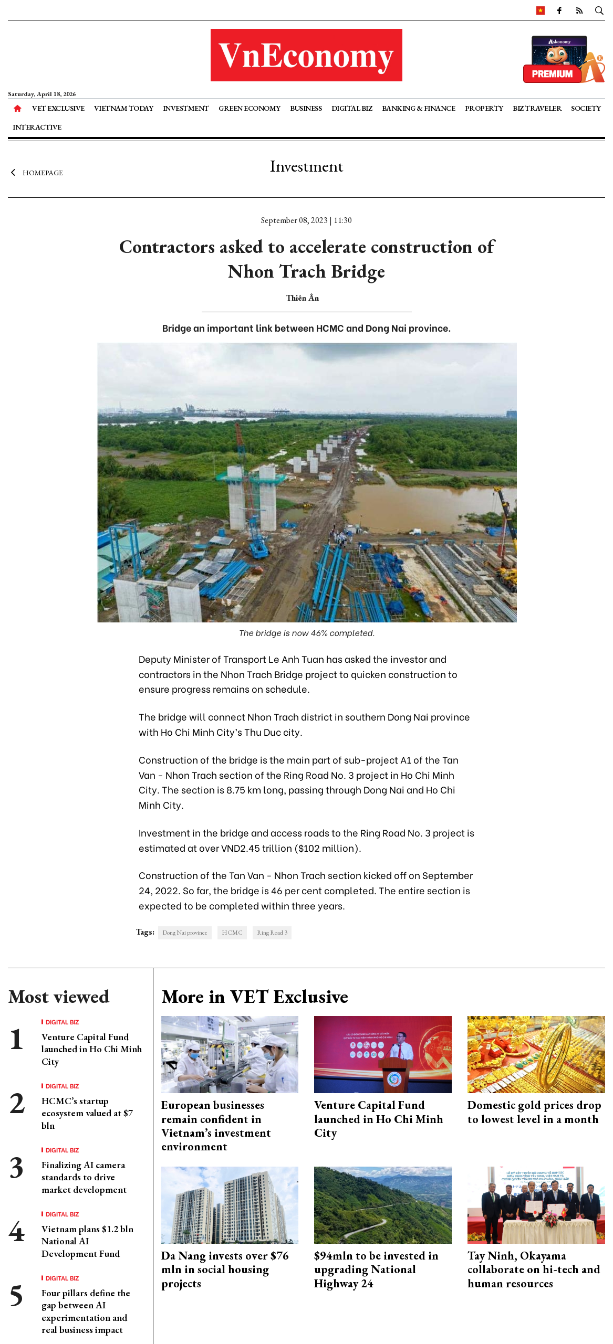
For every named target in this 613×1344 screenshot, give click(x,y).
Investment (186, 108)
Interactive (37, 127)
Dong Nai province (184, 932)
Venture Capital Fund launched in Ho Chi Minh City (91, 1049)
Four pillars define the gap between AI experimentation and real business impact (85, 1311)
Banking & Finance (418, 108)
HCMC (232, 932)
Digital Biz (351, 108)
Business (305, 108)
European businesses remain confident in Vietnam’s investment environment (216, 1125)
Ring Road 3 (272, 932)
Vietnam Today (123, 108)
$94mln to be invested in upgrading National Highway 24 (376, 1269)
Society (586, 108)
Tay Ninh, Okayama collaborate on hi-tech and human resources (533, 1269)
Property (484, 108)
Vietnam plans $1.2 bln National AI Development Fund (87, 1241)
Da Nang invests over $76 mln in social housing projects (225, 1269)
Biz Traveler (537, 108)
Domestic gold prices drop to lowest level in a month (534, 1111)
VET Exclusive (58, 108)
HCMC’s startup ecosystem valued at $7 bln (87, 1113)
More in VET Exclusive (254, 996)
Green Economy (249, 108)
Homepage (35, 172)
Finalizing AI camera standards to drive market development (84, 1177)
